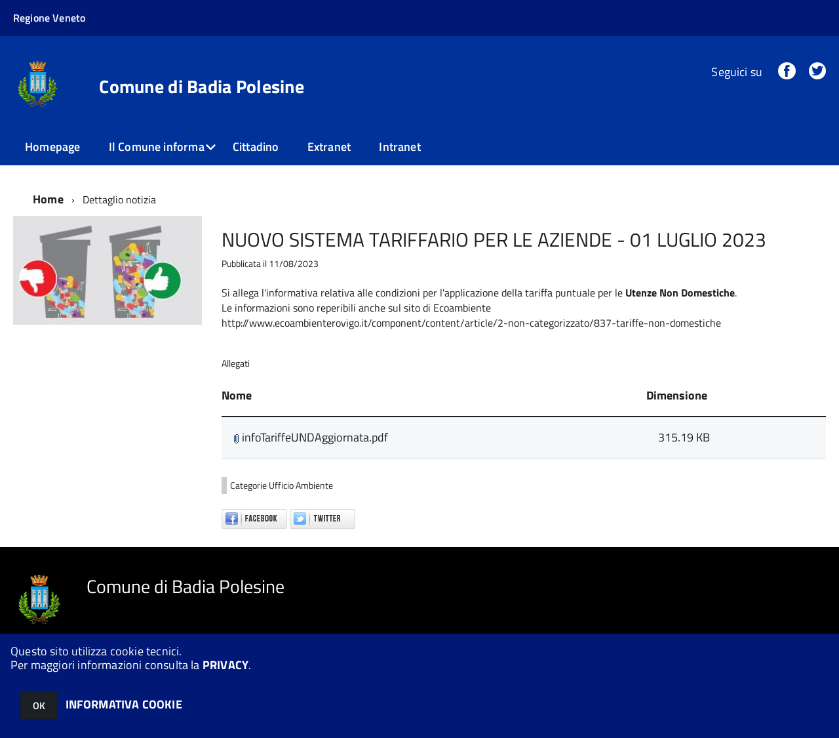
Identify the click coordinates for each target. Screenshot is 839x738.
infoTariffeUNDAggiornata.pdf (310, 437)
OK (39, 705)
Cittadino (256, 146)
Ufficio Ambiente (301, 485)
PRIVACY (225, 665)
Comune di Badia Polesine (201, 86)
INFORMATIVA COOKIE (124, 704)
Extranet (329, 146)
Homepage (52, 146)
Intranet (399, 146)
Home (48, 199)
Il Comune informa (157, 146)
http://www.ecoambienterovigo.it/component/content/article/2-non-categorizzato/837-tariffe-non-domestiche (471, 323)
